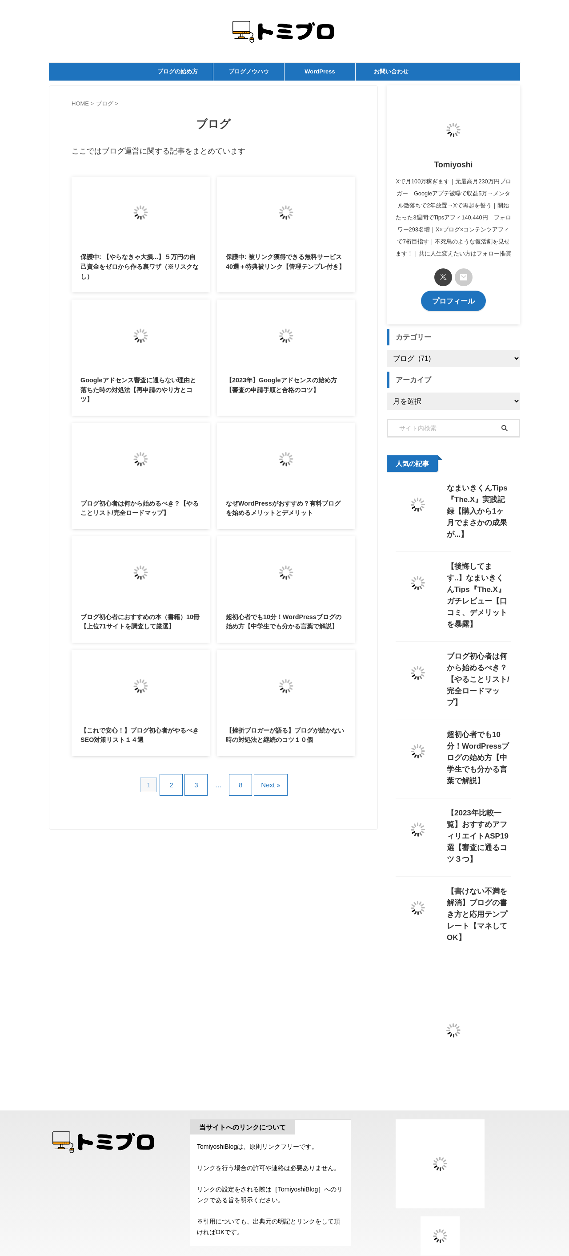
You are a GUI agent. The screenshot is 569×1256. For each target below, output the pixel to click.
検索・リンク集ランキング (440, 1199)
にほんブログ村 (440, 1189)
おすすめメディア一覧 (440, 1216)
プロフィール (453, 300)
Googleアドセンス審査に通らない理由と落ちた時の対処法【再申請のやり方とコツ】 (138, 390)
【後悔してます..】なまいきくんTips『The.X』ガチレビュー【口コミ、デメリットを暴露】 (478, 577)
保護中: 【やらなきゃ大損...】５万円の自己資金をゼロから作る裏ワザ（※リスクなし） (139, 266)
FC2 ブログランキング (440, 1206)
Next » (263, 781)
